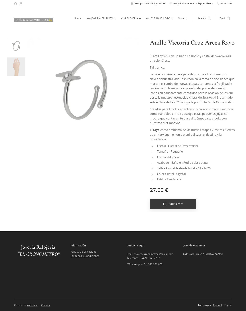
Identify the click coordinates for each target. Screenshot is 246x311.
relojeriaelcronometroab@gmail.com (193, 3)
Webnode (32, 305)
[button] (204, 18)
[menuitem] (77, 18)
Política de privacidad (83, 252)
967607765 (226, 3)
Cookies (45, 305)
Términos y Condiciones (84, 256)
